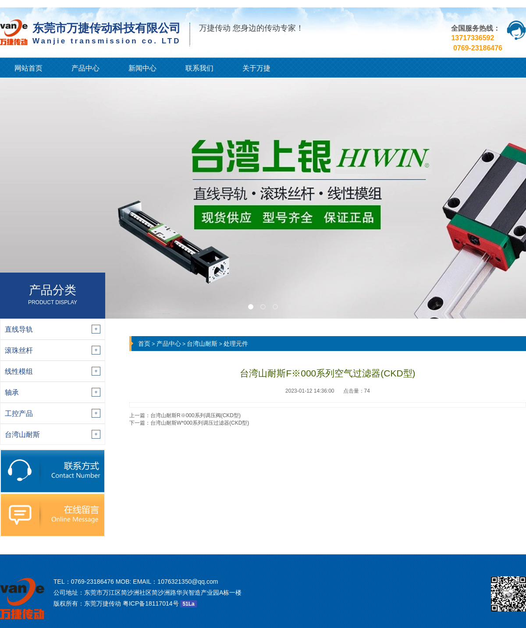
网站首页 (28, 68)
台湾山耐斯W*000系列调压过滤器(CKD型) (199, 423)
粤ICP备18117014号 (151, 603)
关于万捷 (256, 68)
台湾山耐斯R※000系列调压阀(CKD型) (195, 415)
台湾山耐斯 (202, 343)
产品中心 (85, 68)
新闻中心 (142, 68)
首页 (144, 343)
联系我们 (199, 68)
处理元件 (236, 343)
